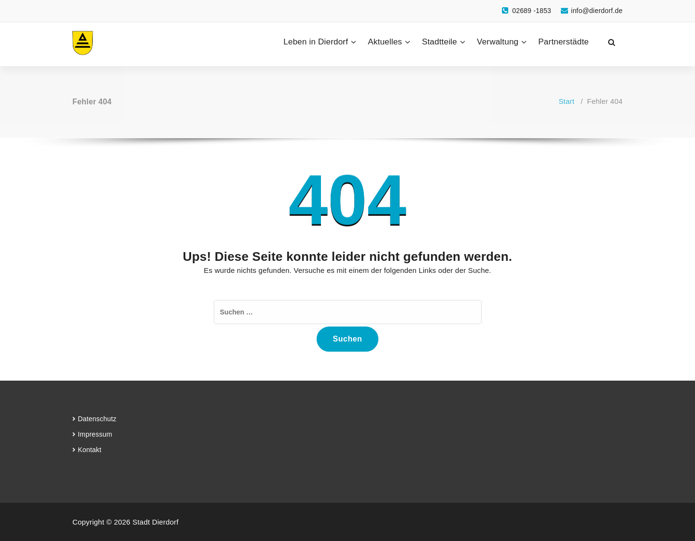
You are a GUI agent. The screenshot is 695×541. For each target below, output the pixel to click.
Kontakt (89, 450)
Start (566, 101)
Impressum (95, 434)
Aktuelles (385, 41)
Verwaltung (497, 41)
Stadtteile (439, 41)
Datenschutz (97, 419)
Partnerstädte (563, 41)
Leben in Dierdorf (315, 41)
